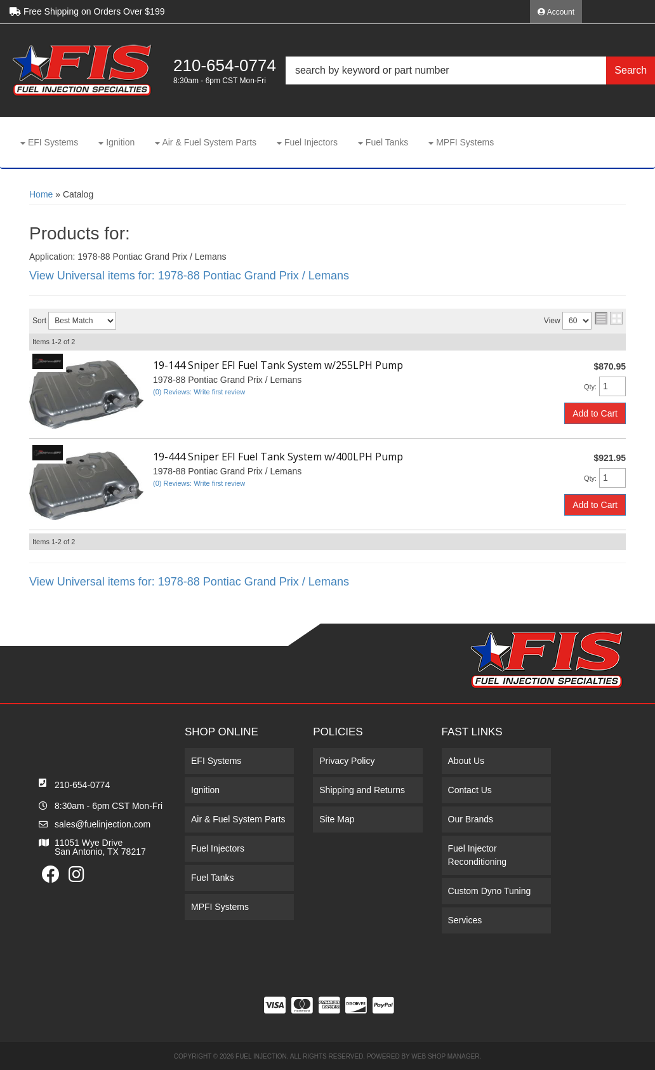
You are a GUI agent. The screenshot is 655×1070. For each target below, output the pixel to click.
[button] (470, 70)
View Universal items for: (189, 275)
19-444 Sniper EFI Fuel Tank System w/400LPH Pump (278, 457)
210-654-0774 (82, 785)
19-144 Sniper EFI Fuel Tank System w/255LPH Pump (278, 365)
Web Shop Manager (445, 1056)
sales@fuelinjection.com (102, 824)
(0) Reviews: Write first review (199, 392)
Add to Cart (595, 413)
